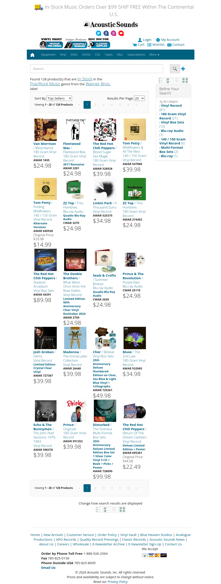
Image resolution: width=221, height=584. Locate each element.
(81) (170, 107)
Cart (138, 44)
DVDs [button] (74, 54)
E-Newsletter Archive (109, 544)
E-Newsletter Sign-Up (144, 544)
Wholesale (81, 544)
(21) (172, 116)
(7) (171, 132)
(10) (171, 124)
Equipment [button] (48, 54)
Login (145, 39)
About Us (46, 544)
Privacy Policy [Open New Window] (118, 581)
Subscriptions (136, 54)
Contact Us (173, 544)
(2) (171, 149)
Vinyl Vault (128, 534)
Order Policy (107, 534)
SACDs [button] (86, 54)
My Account (168, 39)
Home (35, 534)
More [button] (154, 54)
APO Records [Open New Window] (66, 539)
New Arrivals (53, 534)
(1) (169, 156)
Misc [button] (120, 54)
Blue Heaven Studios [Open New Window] (156, 534)
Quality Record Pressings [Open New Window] (99, 539)
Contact (176, 44)
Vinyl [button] (63, 54)
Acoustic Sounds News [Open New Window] (167, 539)
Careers (63, 544)
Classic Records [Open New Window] (134, 539)
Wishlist (156, 44)
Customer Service (80, 534)
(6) (172, 141)
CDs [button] (97, 54)
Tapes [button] (109, 54)
